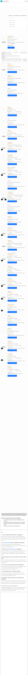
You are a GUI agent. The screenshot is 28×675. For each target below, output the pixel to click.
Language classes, (21, 587)
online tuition (13, 549)
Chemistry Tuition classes (5, 602)
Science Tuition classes (5, 604)
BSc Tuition (18, 93)
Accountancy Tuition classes (6, 631)
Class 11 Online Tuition (5, 673)
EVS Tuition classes (4, 621)
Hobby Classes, (20, 588)
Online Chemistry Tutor (5, 662)
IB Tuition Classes (4, 667)
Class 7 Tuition (18, 136)
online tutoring (7, 542)
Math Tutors (3, 606)
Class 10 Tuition (18, 174)
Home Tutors (3, 614)
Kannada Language (19, 285)
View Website (11, 45)
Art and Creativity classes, (16, 589)
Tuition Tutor (3, 654)
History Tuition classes (5, 625)
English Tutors (3, 616)
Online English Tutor (4, 669)
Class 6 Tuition (18, 124)
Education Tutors (4, 635)
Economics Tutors (4, 642)
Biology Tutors (3, 610)
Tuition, (12, 587)
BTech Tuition (18, 260)
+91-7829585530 (12, 43)
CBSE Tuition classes (4, 650)
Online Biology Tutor (5, 671)
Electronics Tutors (4, 646)
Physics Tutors (3, 608)
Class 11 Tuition (18, 69)
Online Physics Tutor (4, 660)
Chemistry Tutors (4, 612)
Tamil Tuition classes (4, 629)
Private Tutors (3, 652)
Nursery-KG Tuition (19, 373)
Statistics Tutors (4, 639)
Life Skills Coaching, (7, 589)
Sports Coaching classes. (11, 590)
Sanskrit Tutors (3, 633)
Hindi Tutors (3, 619)
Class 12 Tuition (18, 82)
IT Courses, (16, 587)
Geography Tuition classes (5, 623)
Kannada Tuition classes (5, 627)
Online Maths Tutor (4, 658)
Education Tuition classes (5, 637)
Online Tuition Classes (5, 656)
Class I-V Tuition (18, 360)
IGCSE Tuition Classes (5, 665)
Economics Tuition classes (5, 644)
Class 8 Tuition (18, 298)
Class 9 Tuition (18, 42)
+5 (5, 199)
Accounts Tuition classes (5, 648)
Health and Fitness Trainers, (12, 588)
